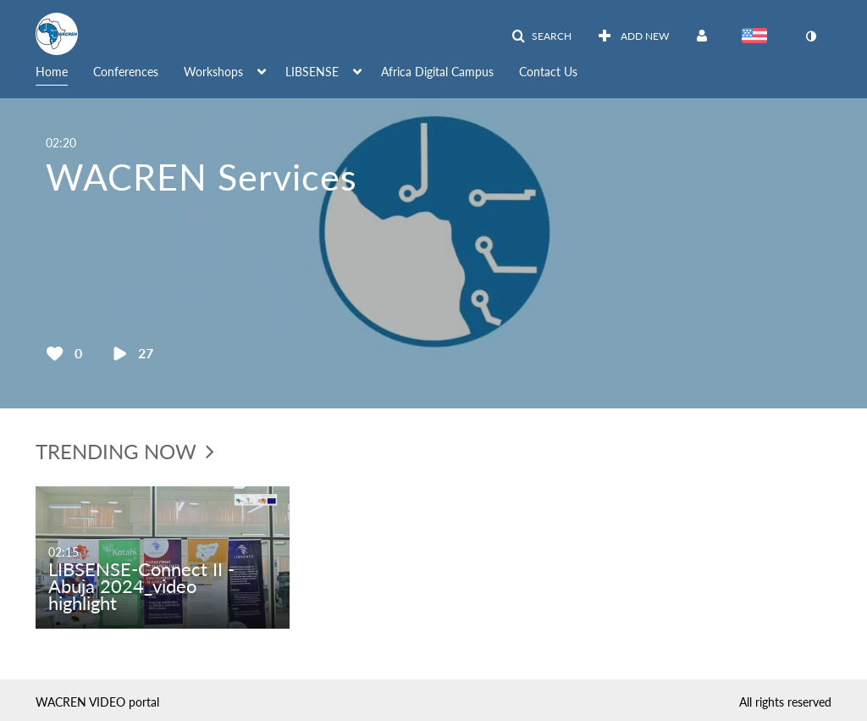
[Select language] (758, 37)
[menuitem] (64, 70)
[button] (541, 36)
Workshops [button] (213, 71)
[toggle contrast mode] (810, 36)
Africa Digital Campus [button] (437, 71)
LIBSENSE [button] (312, 71)
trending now (125, 451)
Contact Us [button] (548, 71)
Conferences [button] (125, 71)
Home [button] (52, 71)
